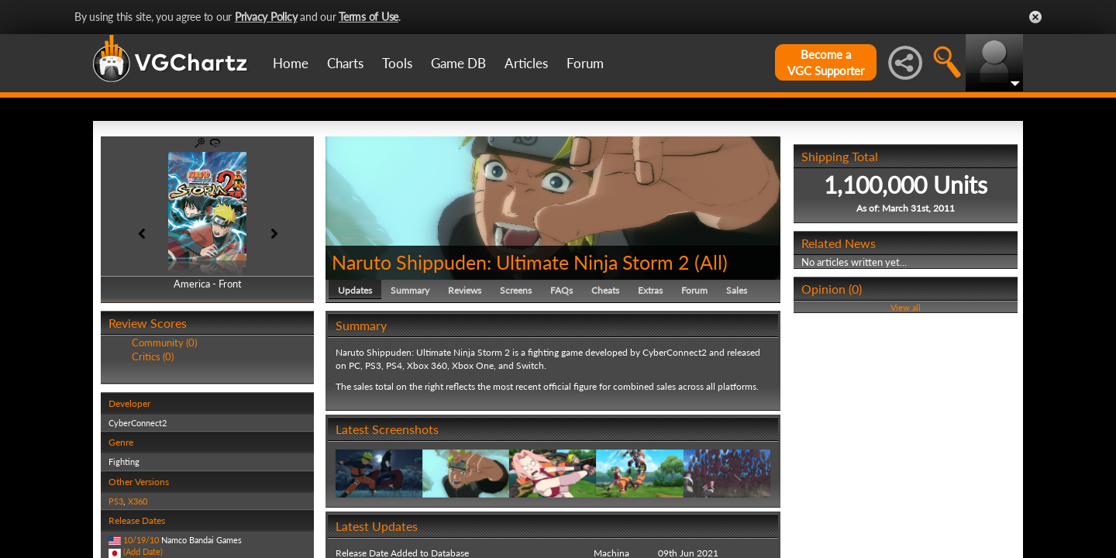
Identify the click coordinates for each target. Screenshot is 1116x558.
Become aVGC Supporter (825, 62)
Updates (355, 290)
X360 (137, 501)
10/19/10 (141, 540)
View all (905, 307)
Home (290, 63)
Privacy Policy (266, 16)
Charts (345, 63)
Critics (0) (153, 356)
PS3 (115, 501)
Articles (526, 63)
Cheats (605, 290)
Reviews (464, 290)
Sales (736, 290)
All (711, 262)
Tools (397, 63)
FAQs (561, 290)
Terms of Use (368, 16)
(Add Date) (143, 551)
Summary (410, 290)
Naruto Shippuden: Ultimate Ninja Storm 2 (511, 262)
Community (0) (164, 342)
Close (1035, 17)
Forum (585, 63)
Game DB (458, 63)
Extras (650, 290)
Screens (516, 290)
